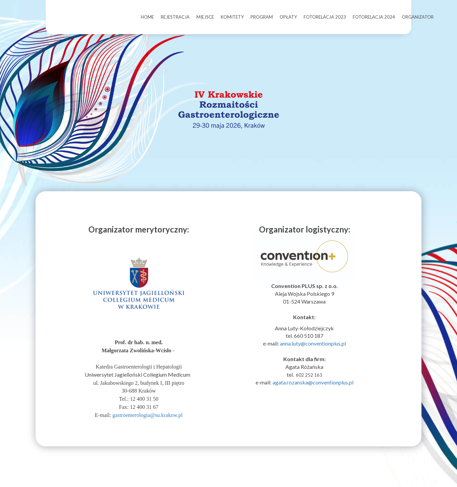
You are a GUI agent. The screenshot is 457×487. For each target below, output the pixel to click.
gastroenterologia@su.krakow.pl (147, 425)
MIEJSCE (205, 17)
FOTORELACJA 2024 (374, 17)
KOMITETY (232, 17)
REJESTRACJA (175, 17)
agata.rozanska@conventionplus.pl (313, 392)
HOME (147, 17)
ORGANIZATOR (418, 17)
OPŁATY (288, 17)
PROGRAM (262, 17)
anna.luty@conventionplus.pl (313, 353)
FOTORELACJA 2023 (325, 17)
